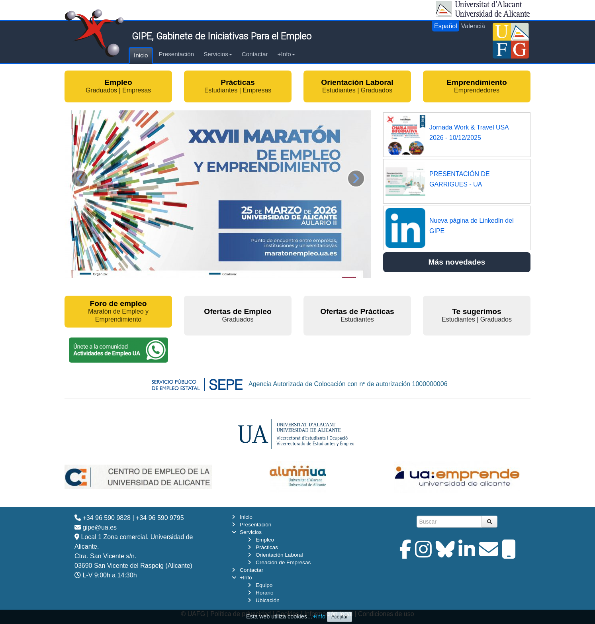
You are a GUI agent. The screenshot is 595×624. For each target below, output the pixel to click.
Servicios (218, 54)
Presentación (176, 54)
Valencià (473, 26)
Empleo (265, 540)
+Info (286, 54)
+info (319, 616)
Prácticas (267, 547)
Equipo (264, 585)
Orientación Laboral (279, 555)
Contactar (255, 54)
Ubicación (268, 600)
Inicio (141, 55)
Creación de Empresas (283, 562)
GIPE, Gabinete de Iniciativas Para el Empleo (221, 36)
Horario (265, 593)
